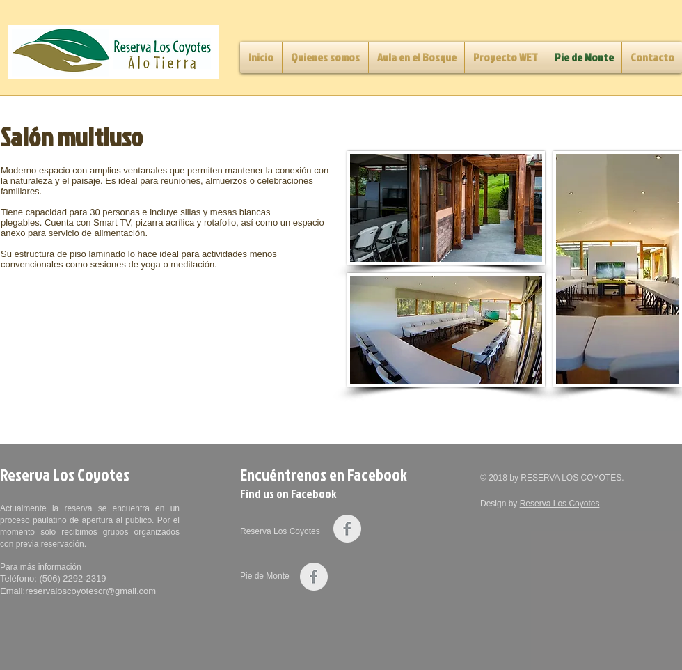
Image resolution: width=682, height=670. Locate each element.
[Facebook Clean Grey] (347, 529)
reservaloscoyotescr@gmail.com (90, 591)
